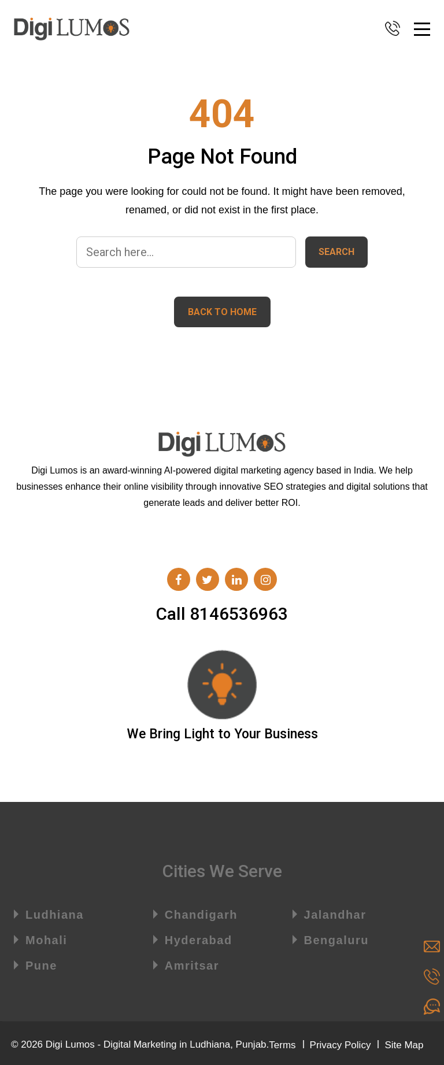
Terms (282, 1045)
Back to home (222, 311)
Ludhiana (54, 914)
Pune (41, 965)
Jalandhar (335, 914)
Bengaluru (336, 940)
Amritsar (192, 965)
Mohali (46, 940)
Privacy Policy (340, 1045)
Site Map (403, 1045)
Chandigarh (201, 914)
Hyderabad (198, 940)
